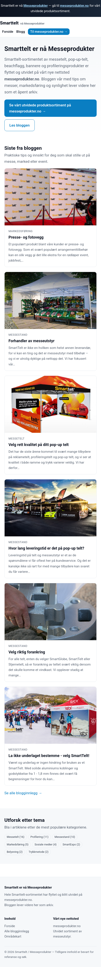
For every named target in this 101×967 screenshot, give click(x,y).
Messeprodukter (36, 6)
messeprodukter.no (74, 6)
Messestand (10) (65, 836)
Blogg (20, 32)
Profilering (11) (40, 836)
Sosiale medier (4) (45, 844)
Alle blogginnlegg (16, 931)
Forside (7, 32)
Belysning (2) (14, 851)
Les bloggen (19, 125)
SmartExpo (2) (71, 844)
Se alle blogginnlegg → (23, 793)
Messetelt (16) (15, 836)
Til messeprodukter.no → (48, 32)
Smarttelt (22, 23)
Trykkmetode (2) (38, 851)
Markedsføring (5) (17, 844)
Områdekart (12, 936)
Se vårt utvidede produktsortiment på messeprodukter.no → (40, 108)
